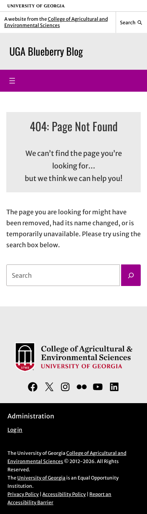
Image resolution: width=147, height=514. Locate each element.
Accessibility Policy (64, 494)
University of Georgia (41, 478)
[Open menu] (12, 80)
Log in (14, 430)
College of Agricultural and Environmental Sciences (56, 22)
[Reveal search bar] (131, 22)
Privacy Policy (23, 494)
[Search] (131, 275)
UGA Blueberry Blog (46, 51)
